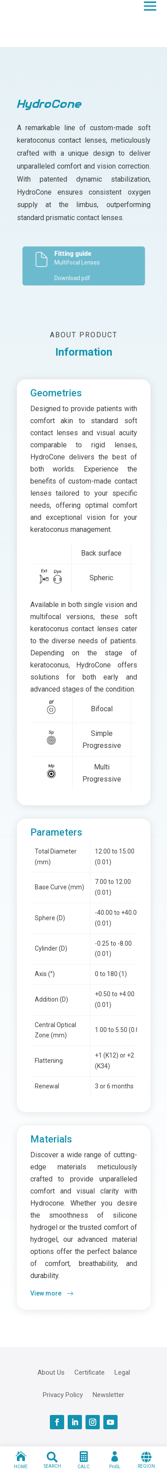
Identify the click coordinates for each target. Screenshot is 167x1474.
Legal (122, 1372)
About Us (51, 1372)
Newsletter (108, 1394)
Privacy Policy (63, 1394)
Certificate (89, 1372)
